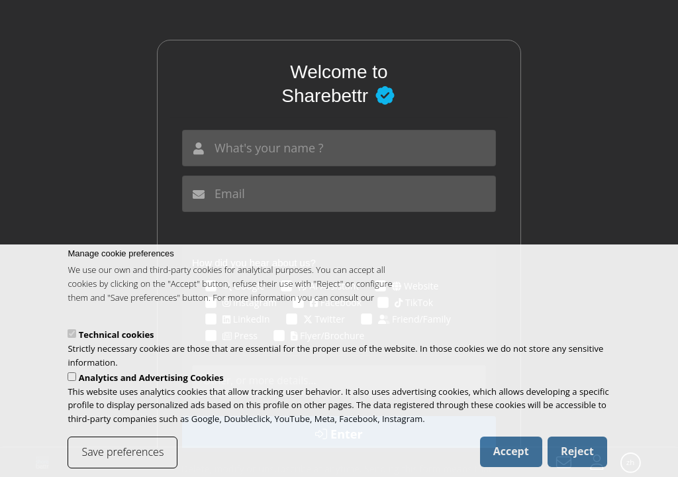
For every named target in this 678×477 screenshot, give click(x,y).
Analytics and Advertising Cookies (151, 390)
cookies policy (94, 323)
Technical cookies (116, 347)
